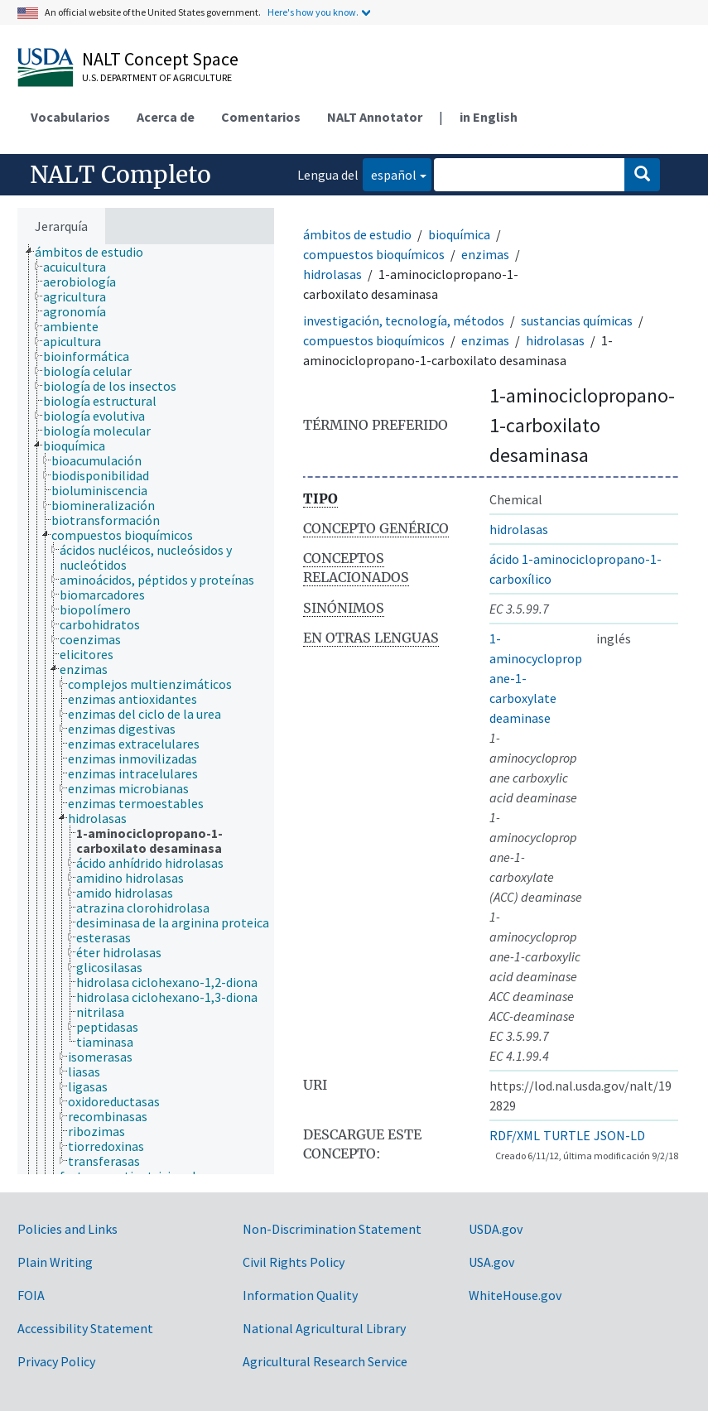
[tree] (145, 709)
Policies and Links (67, 1229)
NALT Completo (120, 175)
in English (489, 116)
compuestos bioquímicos (374, 254)
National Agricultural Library (324, 1328)
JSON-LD (619, 1135)
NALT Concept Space (160, 58)
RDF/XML (514, 1135)
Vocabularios (70, 116)
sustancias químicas (577, 320)
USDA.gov (496, 1229)
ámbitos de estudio (357, 234)
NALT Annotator (374, 116)
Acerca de (166, 116)
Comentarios (261, 116)
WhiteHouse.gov (515, 1295)
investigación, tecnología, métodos (403, 320)
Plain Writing (55, 1262)
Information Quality (300, 1295)
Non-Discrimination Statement (332, 1229)
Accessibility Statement (85, 1328)
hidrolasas (332, 274)
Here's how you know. (313, 12)
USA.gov (491, 1262)
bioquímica (459, 234)
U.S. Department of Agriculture (157, 77)
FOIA (31, 1295)
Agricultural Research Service (325, 1361)
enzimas (485, 254)
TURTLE (566, 1135)
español (390, 173)
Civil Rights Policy (293, 1262)
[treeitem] (96, 251)
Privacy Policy (56, 1361)
